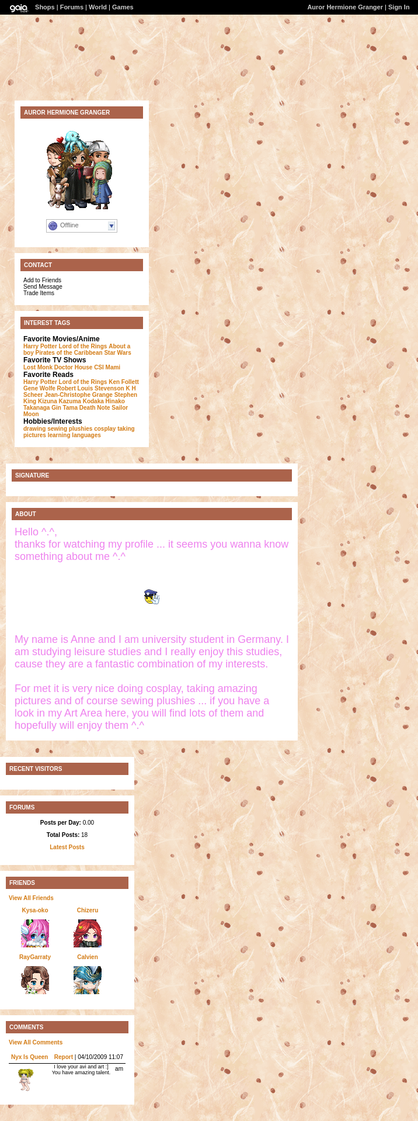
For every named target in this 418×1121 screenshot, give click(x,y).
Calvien (87, 957)
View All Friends (31, 898)
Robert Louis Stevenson (90, 388)
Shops (45, 7)
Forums (71, 7)
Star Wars (117, 353)
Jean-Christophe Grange (78, 395)
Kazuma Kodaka (81, 401)
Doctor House (73, 367)
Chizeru (88, 910)
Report (63, 1057)
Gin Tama (64, 407)
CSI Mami (107, 367)
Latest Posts (67, 847)
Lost (29, 367)
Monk (45, 367)
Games (123, 7)
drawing (34, 428)
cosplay (105, 428)
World (98, 7)
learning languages (74, 435)
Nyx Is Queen (29, 1057)
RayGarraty (35, 957)
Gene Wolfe (39, 388)
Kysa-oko (35, 910)
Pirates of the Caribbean (69, 353)
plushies (81, 428)
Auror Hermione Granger (345, 7)
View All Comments (35, 1042)
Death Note (94, 407)
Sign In (399, 7)
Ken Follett (124, 382)
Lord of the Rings (83, 346)
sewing (57, 428)
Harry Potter (40, 346)
